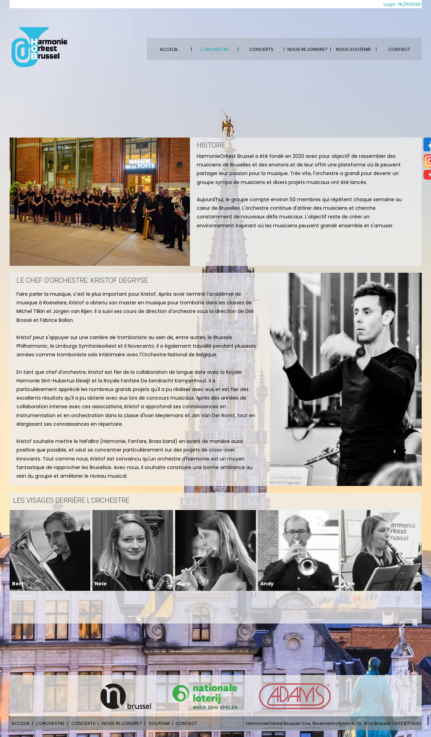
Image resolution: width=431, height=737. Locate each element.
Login (389, 4)
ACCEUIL (169, 49)
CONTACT (399, 49)
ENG (416, 4)
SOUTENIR (159, 723)
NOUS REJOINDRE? (307, 49)
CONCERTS (261, 49)
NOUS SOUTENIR (353, 49)
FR (407, 4)
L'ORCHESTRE (215, 49)
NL (400, 4)
